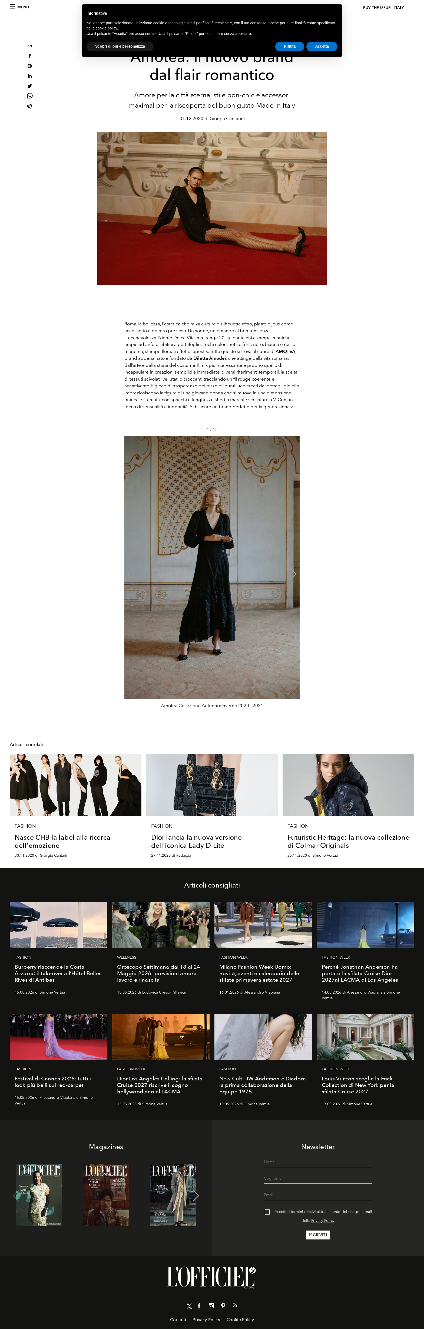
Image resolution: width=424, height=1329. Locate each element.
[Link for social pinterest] (223, 1307)
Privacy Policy (322, 1220)
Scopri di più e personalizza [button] (120, 46)
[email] (29, 47)
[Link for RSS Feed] (235, 1306)
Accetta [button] (322, 46)
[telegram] (29, 107)
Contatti (178, 1319)
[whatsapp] (29, 97)
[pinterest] (29, 67)
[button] (293, 574)
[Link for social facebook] (199, 1307)
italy (399, 7)
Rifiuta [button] (290, 46)
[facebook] (29, 57)
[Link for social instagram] (211, 1307)
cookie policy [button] (106, 28)
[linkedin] (29, 77)
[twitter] (29, 87)
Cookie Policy (240, 1319)
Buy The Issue (377, 7)
